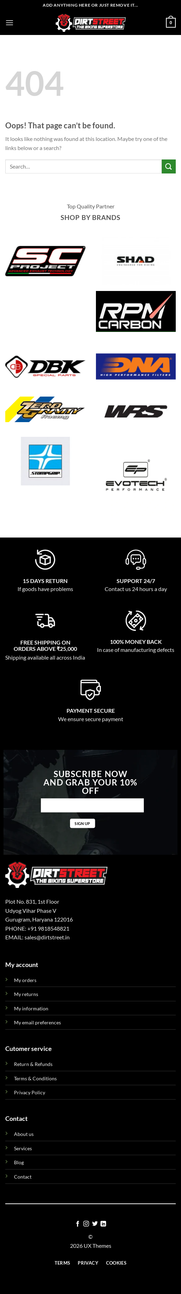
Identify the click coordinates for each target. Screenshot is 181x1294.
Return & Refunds (33, 1064)
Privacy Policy (29, 1092)
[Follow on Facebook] (78, 1224)
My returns (26, 994)
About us (24, 1134)
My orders (25, 980)
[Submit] (169, 166)
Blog (19, 1162)
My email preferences (37, 1022)
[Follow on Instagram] (86, 1224)
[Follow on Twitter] (95, 1224)
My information (31, 1008)
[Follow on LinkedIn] (103, 1224)
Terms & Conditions (35, 1078)
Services (23, 1148)
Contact (23, 1177)
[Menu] (9, 22)
